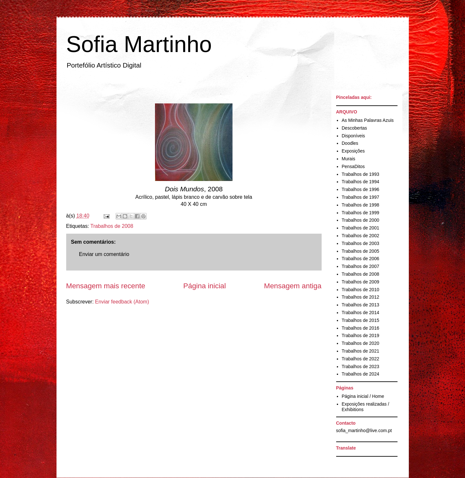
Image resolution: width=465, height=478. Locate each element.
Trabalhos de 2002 (360, 235)
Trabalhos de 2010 (360, 289)
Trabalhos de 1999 (360, 212)
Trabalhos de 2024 (360, 374)
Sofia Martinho (139, 44)
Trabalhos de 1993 (360, 174)
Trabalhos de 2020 (360, 343)
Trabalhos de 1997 (360, 197)
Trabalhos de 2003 (360, 243)
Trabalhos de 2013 (360, 304)
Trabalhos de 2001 (360, 227)
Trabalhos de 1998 (360, 204)
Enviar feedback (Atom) (122, 301)
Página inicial (204, 286)
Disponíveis (353, 135)
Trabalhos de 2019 (360, 335)
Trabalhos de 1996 (360, 189)
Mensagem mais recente (105, 286)
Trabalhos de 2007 (360, 266)
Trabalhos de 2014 (360, 312)
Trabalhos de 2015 (360, 320)
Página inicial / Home (363, 396)
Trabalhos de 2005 (360, 251)
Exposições (353, 151)
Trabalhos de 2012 (360, 297)
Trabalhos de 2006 (360, 258)
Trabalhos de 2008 (111, 226)
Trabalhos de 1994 (360, 181)
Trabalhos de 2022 (360, 358)
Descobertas (354, 128)
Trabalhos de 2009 (360, 281)
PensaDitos (353, 166)
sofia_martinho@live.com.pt (364, 430)
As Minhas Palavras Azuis (368, 120)
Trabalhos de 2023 (360, 366)
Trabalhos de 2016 (360, 328)
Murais (348, 158)
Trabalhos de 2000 (360, 220)
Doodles (350, 143)
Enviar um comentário (104, 254)
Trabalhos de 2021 (360, 351)
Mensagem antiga (293, 286)
